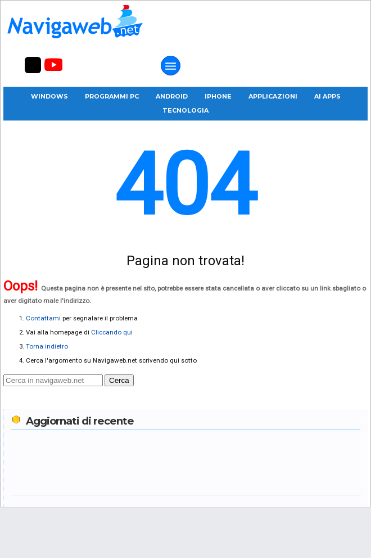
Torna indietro (47, 346)
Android (172, 96)
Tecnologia (185, 110)
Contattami (43, 318)
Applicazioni (272, 96)
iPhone (218, 96)
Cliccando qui (112, 332)
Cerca (119, 380)
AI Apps (327, 96)
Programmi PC (112, 96)
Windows (49, 96)
